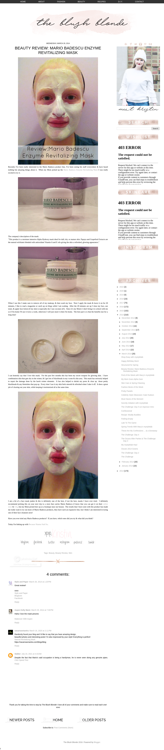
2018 (121, 299)
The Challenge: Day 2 (130, 453)
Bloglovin (18, 596)
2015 (121, 311)
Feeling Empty (127, 419)
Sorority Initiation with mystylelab (134, 403)
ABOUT (41, 2)
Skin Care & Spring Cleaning (133, 383)
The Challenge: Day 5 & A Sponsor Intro (137, 407)
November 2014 (128, 322)
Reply (17, 602)
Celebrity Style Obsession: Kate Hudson (137, 395)
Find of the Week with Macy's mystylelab (137, 375)
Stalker (18, 654)
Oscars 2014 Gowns (129, 449)
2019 (121, 295)
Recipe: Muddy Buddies (131, 415)
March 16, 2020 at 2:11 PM (40, 631)
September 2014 (129, 330)
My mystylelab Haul (129, 445)
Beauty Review (61, 553)
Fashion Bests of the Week (132, 387)
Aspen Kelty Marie (23, 610)
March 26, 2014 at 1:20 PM (40, 582)
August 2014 (127, 334)
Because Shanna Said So (38, 524)
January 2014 (127, 466)
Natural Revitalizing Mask (25, 640)
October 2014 (127, 326)
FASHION (61, 2)
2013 (121, 471)
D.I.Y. (120, 2)
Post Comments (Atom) (63, 728)
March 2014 (127, 354)
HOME (23, 2)
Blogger (97, 742)
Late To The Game (128, 423)
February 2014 (128, 462)
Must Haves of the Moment (132, 399)
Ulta (16, 507)
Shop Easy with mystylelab (132, 357)
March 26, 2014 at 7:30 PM (42, 610)
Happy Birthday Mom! (130, 361)
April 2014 (126, 350)
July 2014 (126, 338)
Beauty (51, 553)
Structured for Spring (129, 365)
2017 (121, 303)
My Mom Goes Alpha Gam (132, 379)
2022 (121, 287)
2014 (121, 315)
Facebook (19, 598)
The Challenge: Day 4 (130, 435)
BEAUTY (81, 2)
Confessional (126, 411)
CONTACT (139, 2)
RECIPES (102, 2)
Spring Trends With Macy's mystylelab (136, 427)
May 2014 (126, 346)
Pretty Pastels (127, 391)
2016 (121, 307)
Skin (70, 553)
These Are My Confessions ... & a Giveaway (139, 431)
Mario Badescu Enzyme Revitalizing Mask (80, 170)
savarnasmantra (22, 631)
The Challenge (127, 457)
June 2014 (126, 342)
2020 (121, 291)
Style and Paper (21, 582)
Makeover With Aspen (23, 619)
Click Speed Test (21, 660)
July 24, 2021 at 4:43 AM (31, 654)
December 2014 (128, 318)
